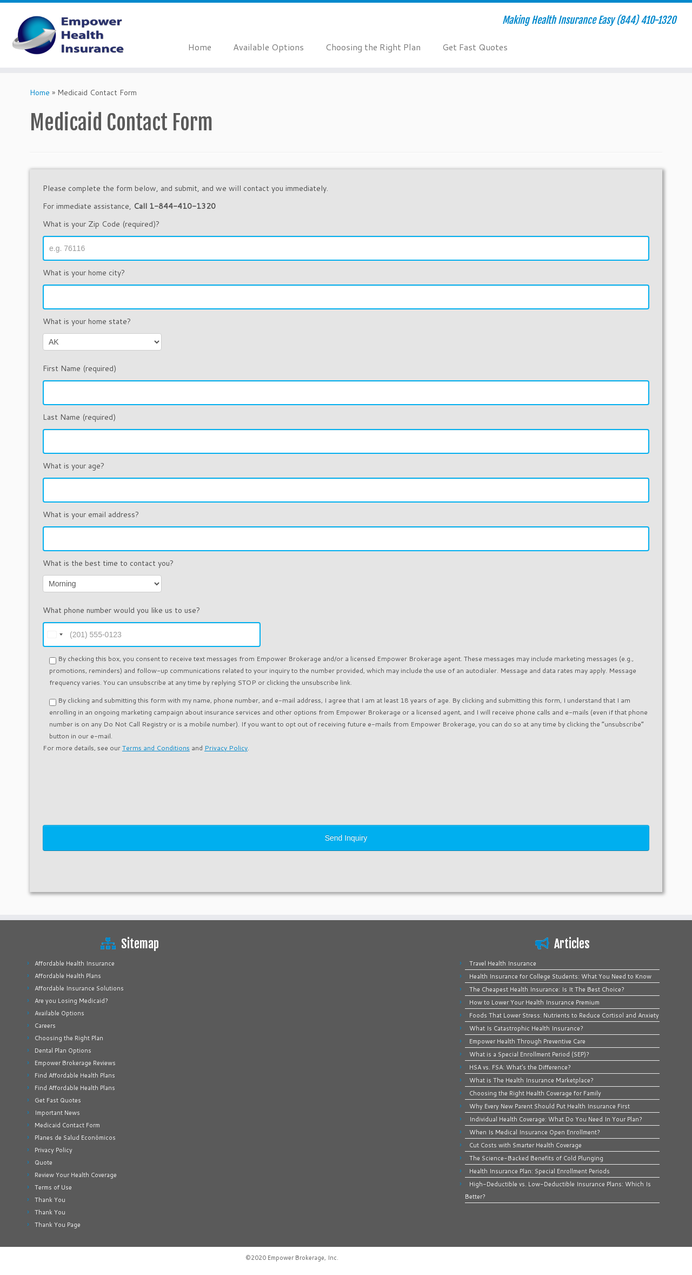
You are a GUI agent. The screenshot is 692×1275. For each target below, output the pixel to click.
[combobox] (54, 634)
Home (199, 47)
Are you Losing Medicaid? (71, 1000)
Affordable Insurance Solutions (79, 988)
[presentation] (125, 781)
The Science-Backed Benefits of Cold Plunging (536, 1158)
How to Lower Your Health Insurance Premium (534, 1002)
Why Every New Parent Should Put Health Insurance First (549, 1106)
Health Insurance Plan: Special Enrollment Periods (539, 1171)
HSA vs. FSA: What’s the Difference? (520, 1067)
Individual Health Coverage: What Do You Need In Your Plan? (555, 1119)
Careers (45, 1025)
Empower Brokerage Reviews (75, 1063)
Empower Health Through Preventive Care (527, 1041)
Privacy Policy (226, 747)
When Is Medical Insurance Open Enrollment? (534, 1132)
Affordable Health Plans (68, 976)
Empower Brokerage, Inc (302, 1257)
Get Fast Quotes (475, 47)
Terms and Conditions (156, 747)
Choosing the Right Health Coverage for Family (535, 1093)
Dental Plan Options (63, 1050)
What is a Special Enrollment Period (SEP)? (529, 1054)
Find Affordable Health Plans (75, 1075)
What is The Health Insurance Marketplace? (531, 1080)
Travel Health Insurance (502, 963)
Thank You (50, 1199)
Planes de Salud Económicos (75, 1137)
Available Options (268, 47)
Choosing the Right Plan (373, 47)
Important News (57, 1112)
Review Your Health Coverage (76, 1175)
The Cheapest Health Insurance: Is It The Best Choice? (546, 989)
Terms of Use (53, 1187)
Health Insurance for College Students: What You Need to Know (560, 976)
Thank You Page (58, 1224)
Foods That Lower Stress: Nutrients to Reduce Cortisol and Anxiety (564, 1015)
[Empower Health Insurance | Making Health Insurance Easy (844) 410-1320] (79, 35)
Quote (43, 1162)
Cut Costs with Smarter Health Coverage (525, 1145)
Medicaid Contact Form (67, 1125)
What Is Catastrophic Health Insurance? (526, 1028)
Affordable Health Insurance (75, 963)
